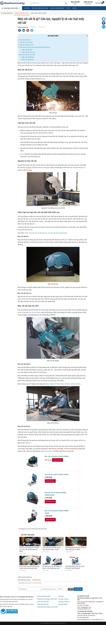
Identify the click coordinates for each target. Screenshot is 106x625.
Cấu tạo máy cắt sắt (25, 42)
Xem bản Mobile (62, 604)
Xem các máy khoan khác (57, 8)
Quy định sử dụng (63, 599)
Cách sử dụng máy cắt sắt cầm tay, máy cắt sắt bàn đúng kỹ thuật (46, 233)
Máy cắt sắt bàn (27, 49)
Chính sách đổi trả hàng (43, 596)
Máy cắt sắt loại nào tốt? (27, 54)
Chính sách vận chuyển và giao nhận (47, 607)
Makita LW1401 (75, 384)
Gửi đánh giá (78, 589)
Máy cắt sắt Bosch (28, 59)
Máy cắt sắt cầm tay (28, 52)
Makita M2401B (54, 384)
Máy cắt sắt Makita (28, 57)
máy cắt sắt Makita (34, 312)
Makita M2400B (65, 384)
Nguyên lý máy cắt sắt (26, 45)
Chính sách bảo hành (43, 601)
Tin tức (68, 8)
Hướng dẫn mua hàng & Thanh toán (47, 599)
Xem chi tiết (57, 460)
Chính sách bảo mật (42, 604)
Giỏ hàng (99, 2)
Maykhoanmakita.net (23, 27)
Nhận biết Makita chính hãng (40, 8)
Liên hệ (74, 8)
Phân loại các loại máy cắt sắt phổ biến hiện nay (34, 47)
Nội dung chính (53, 36)
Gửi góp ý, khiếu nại (63, 601)
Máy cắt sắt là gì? (25, 40)
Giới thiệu (27, 8)
